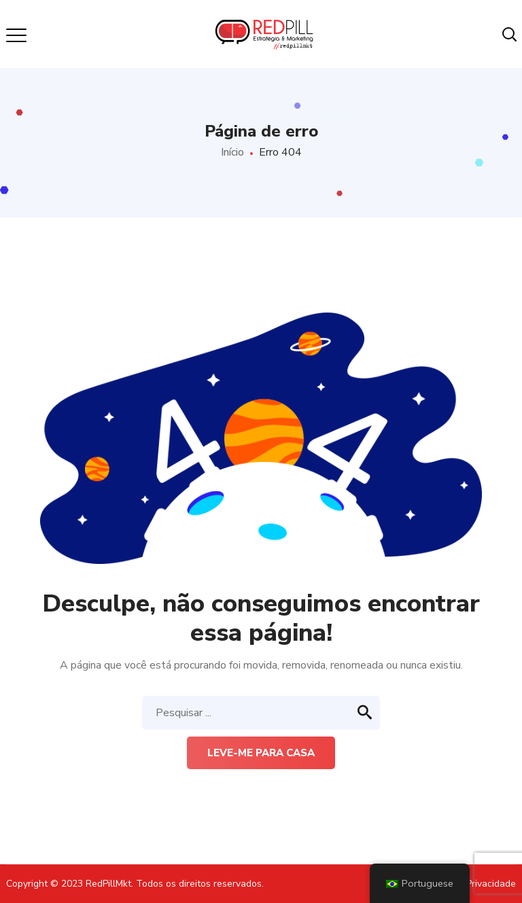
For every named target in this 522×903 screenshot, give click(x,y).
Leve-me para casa (261, 753)
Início (232, 152)
